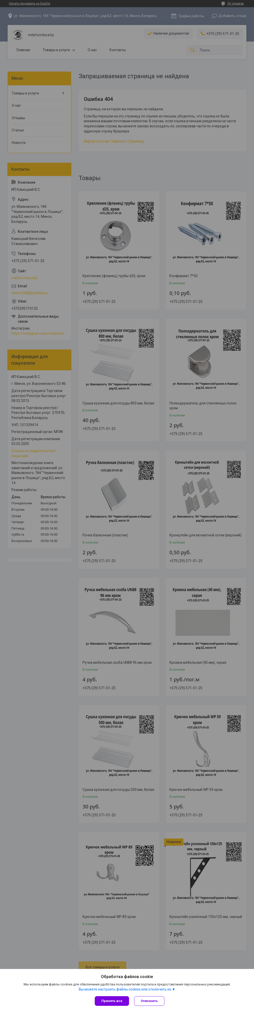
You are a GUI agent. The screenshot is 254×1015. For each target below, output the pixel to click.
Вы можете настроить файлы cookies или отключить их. (125, 989)
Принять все (111, 1001)
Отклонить (149, 1001)
